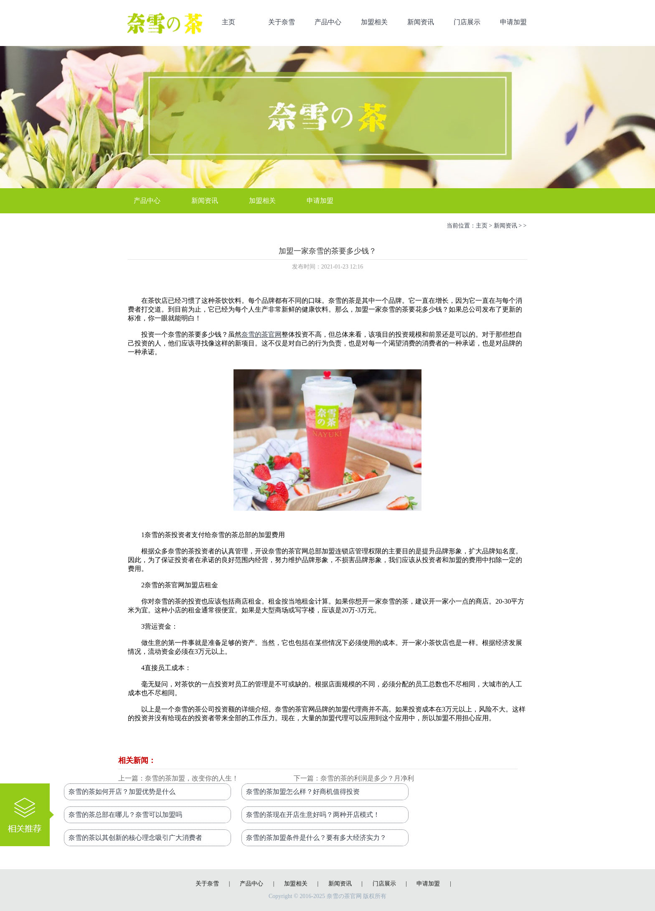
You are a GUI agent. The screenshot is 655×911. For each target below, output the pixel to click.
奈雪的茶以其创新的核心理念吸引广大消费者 (135, 837)
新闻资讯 (420, 22)
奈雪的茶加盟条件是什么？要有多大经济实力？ (316, 837)
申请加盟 (513, 22)
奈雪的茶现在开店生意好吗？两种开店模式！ (313, 814)
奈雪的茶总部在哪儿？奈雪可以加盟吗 (125, 814)
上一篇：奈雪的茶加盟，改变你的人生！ (178, 778)
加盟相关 (374, 22)
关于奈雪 (281, 22)
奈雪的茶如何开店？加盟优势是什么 (122, 791)
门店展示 (467, 22)
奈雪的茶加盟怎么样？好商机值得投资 (303, 791)
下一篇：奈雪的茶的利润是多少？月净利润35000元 (354, 779)
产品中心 (328, 22)
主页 (228, 22)
